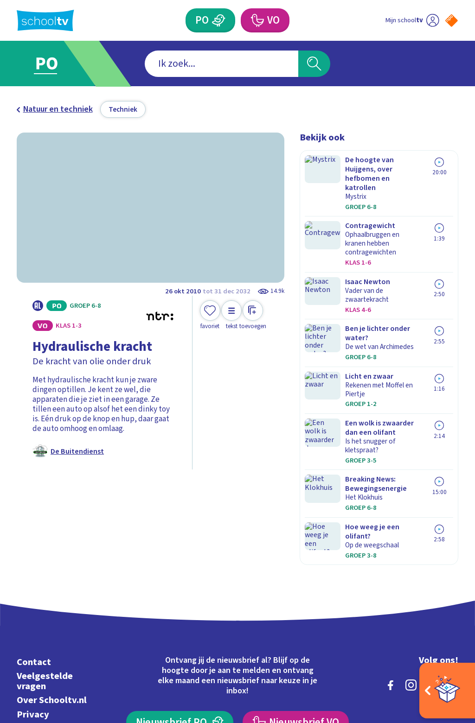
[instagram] (411, 568)
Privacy (33, 597)
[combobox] (221, 64)
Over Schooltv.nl (52, 583)
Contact (34, 545)
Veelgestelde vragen (45, 564)
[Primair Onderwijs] (218, 20)
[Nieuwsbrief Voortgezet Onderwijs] (295, 606)
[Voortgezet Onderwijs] (256, 20)
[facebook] (390, 568)
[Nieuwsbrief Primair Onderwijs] (179, 606)
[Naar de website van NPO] (451, 20)
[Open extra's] (447, 690)
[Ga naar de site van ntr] (444, 650)
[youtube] (452, 568)
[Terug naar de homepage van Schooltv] (45, 21)
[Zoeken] (314, 64)
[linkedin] (431, 568)
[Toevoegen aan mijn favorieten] (210, 315)
